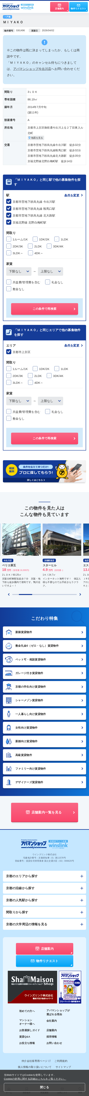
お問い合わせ (54, 1043)
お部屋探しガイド (29, 1030)
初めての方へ (27, 1011)
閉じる (44, 1087)
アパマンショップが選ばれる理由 (58, 1012)
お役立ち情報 (27, 1043)
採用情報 (51, 1036)
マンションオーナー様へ (27, 1022)
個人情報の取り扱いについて (34, 1067)
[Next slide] (80, 594)
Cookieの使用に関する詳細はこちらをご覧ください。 (35, 1078)
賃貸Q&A (24, 1036)
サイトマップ (63, 1067)
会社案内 (51, 1020)
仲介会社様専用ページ (36, 1060)
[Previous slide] (9, 594)
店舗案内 (51, 1030)
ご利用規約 (60, 1060)
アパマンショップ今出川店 (32, 68)
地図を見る (36, 137)
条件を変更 (73, 195)
